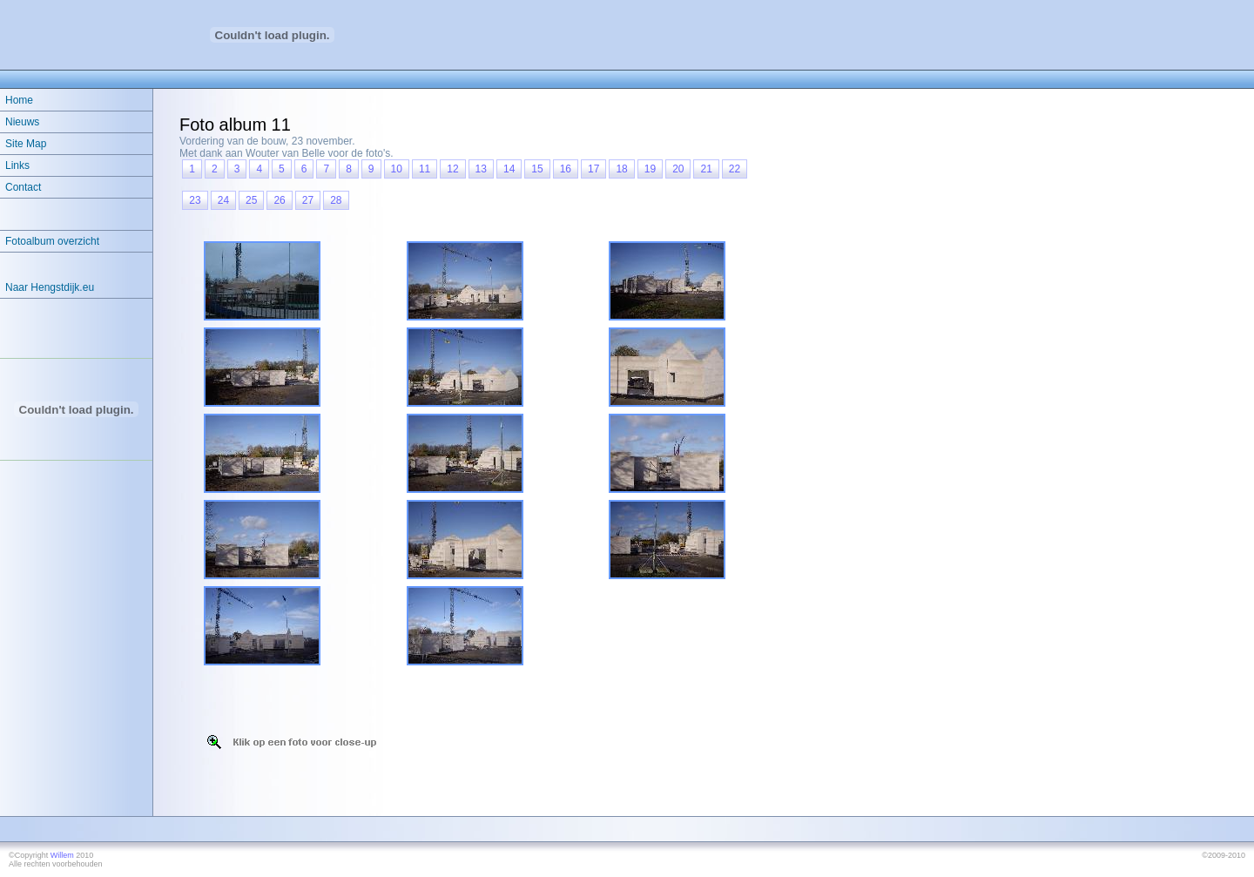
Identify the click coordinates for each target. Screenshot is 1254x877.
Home (19, 100)
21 (705, 169)
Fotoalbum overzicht (52, 241)
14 (509, 169)
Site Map (25, 144)
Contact (23, 187)
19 (650, 169)
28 (335, 200)
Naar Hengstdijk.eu (49, 287)
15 (537, 169)
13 (481, 169)
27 (308, 200)
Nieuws (22, 122)
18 (621, 169)
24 (223, 200)
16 (565, 169)
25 (251, 200)
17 (593, 169)
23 (194, 200)
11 (424, 169)
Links (17, 165)
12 (452, 169)
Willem (62, 855)
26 (279, 200)
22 (734, 169)
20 (678, 169)
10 (396, 169)
